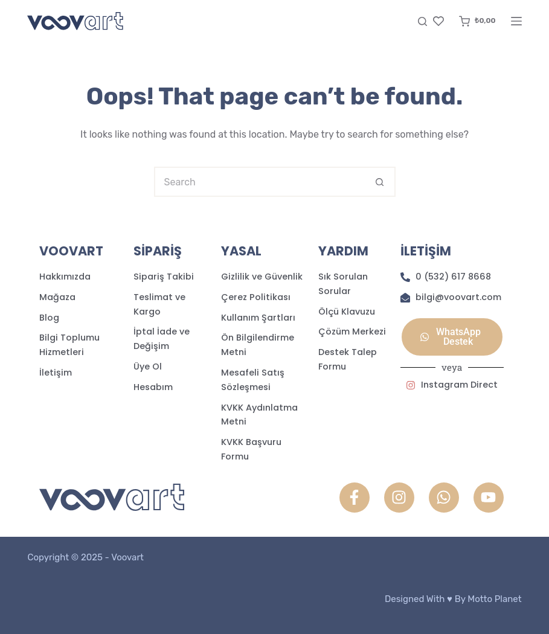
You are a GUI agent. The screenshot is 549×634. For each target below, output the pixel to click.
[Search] (422, 21)
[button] (451, 337)
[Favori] (438, 21)
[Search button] (380, 182)
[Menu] (516, 21)
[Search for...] (259, 182)
